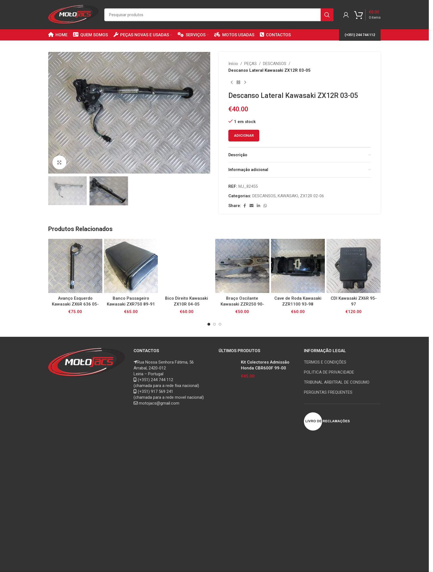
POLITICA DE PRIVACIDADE (329, 372)
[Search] (218, 14)
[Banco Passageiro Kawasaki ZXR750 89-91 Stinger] (131, 266)
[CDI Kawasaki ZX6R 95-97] (353, 266)
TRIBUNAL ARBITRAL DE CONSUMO (336, 382)
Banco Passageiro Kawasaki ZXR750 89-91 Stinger (131, 304)
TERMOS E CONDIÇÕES (325, 362)
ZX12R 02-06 (312, 195)
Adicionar (244, 135)
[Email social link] (251, 206)
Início (233, 63)
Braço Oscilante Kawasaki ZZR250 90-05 (242, 304)
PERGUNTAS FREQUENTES (328, 392)
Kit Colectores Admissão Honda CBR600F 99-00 (265, 365)
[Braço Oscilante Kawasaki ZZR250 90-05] (242, 266)
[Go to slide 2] (214, 324)
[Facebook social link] (244, 206)
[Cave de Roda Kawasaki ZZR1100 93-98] (298, 266)
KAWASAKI (288, 195)
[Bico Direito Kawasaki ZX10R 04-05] (186, 266)
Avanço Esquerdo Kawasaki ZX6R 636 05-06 (75, 304)
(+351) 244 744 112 (360, 35)
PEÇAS (250, 63)
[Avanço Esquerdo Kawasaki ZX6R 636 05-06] (75, 266)
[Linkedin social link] (258, 206)
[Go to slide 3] (220, 324)
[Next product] (245, 82)
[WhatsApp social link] (265, 206)
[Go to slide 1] (208, 324)
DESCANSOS (274, 63)
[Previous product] (231, 82)
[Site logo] (73, 14)
